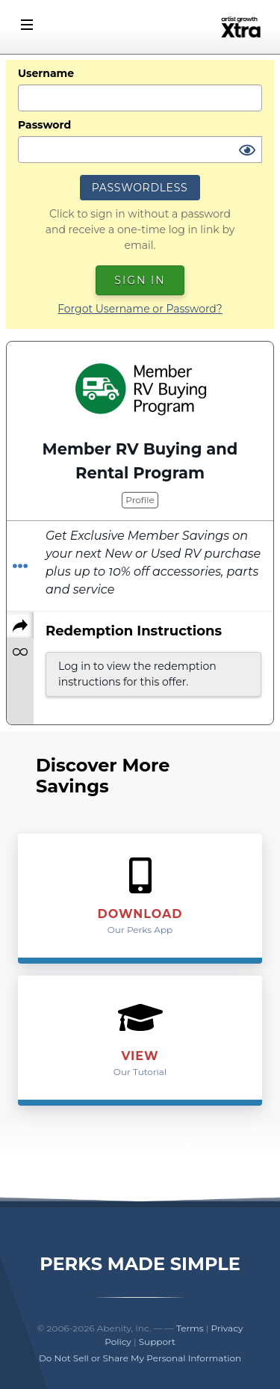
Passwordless (140, 187)
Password (44, 125)
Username (46, 73)
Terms (190, 1328)
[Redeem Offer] (20, 566)
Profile (139, 499)
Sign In (139, 280)
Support (157, 1341)
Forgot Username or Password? (140, 308)
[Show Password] (247, 151)
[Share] (20, 625)
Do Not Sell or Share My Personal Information (140, 1358)
